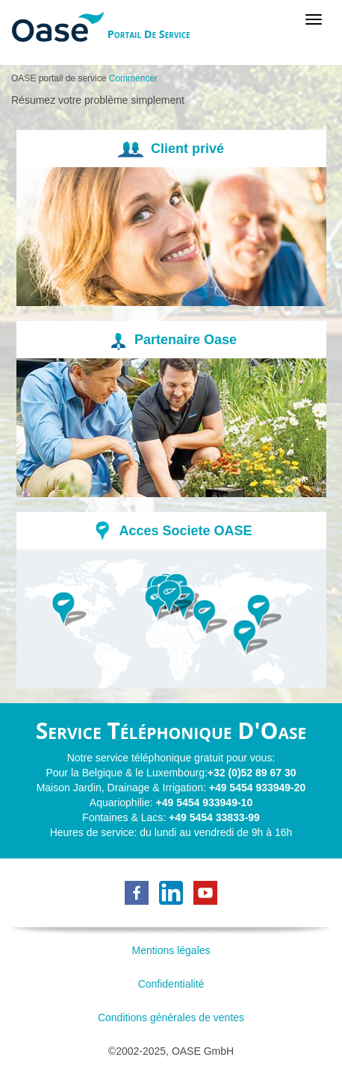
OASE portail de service (58, 78)
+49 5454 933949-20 (257, 788)
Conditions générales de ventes (171, 1017)
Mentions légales (170, 950)
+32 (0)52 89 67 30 (252, 773)
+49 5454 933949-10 (204, 802)
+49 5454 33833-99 (214, 817)
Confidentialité (171, 984)
